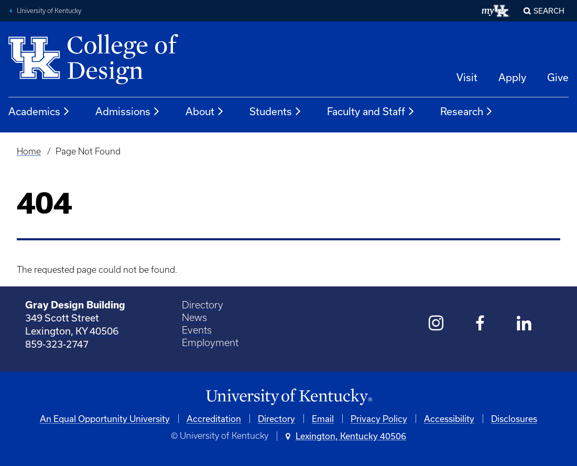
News (194, 317)
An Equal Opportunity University (105, 419)
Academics (39, 111)
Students (275, 111)
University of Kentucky (49, 10)
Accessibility (449, 419)
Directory (202, 304)
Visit (466, 77)
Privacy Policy (379, 419)
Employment (210, 342)
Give (558, 77)
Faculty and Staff (371, 111)
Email (323, 419)
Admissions (127, 111)
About (205, 111)
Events (197, 330)
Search (549, 10)
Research (466, 111)
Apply (512, 77)
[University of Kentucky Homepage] (288, 397)
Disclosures (514, 419)
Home (29, 151)
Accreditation (214, 419)
